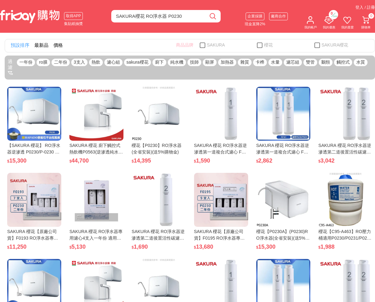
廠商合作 (278, 16)
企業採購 (255, 16)
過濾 (10, 67)
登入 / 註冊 (365, 7)
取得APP (73, 16)
